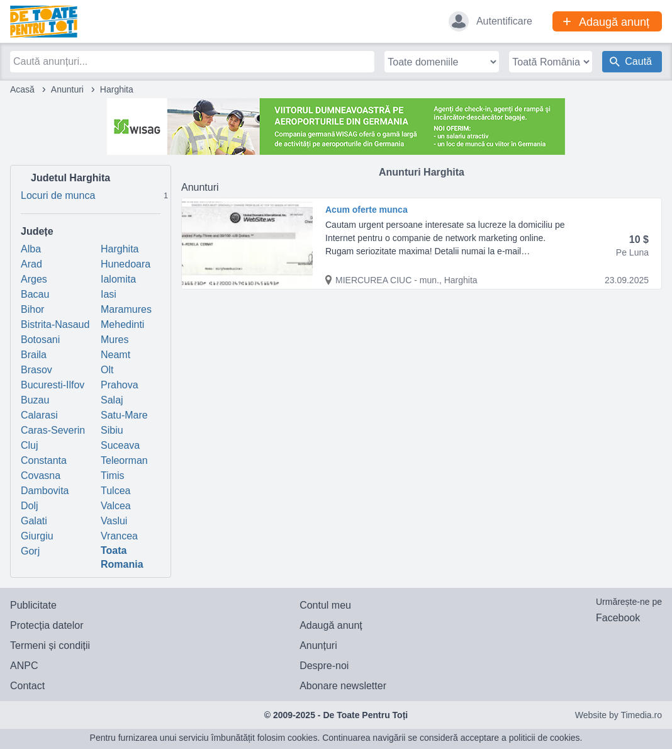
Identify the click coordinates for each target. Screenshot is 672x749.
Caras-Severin (53, 430)
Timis (113, 475)
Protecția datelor (47, 625)
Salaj (112, 400)
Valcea (116, 505)
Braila (34, 354)
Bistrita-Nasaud (55, 324)
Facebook (618, 617)
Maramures (126, 309)
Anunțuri (318, 645)
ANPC (24, 665)
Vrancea (119, 536)
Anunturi (67, 89)
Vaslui (114, 520)
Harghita (119, 249)
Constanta (44, 460)
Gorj (30, 551)
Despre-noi (324, 665)
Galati (34, 520)
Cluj (29, 445)
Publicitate (33, 605)
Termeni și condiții (50, 645)
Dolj (29, 505)
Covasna (40, 475)
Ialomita (118, 279)
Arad (31, 264)
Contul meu (325, 605)
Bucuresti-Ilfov (52, 385)
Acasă (22, 89)
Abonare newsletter (343, 685)
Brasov (36, 369)
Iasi (108, 294)
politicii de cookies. (546, 738)
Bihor (32, 309)
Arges (34, 279)
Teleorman (124, 460)
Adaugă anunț (331, 625)
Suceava (120, 445)
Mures (114, 339)
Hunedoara (125, 264)
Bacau (35, 294)
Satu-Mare (124, 415)
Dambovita (45, 490)
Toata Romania (122, 557)
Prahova (119, 385)
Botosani (40, 339)
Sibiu (112, 430)
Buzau (35, 400)
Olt (107, 369)
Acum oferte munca (366, 210)
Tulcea (115, 490)
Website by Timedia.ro (618, 715)
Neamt (115, 354)
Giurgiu (37, 536)
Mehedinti (122, 324)
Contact (27, 685)
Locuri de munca (96, 194)
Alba (31, 249)
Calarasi (39, 415)
